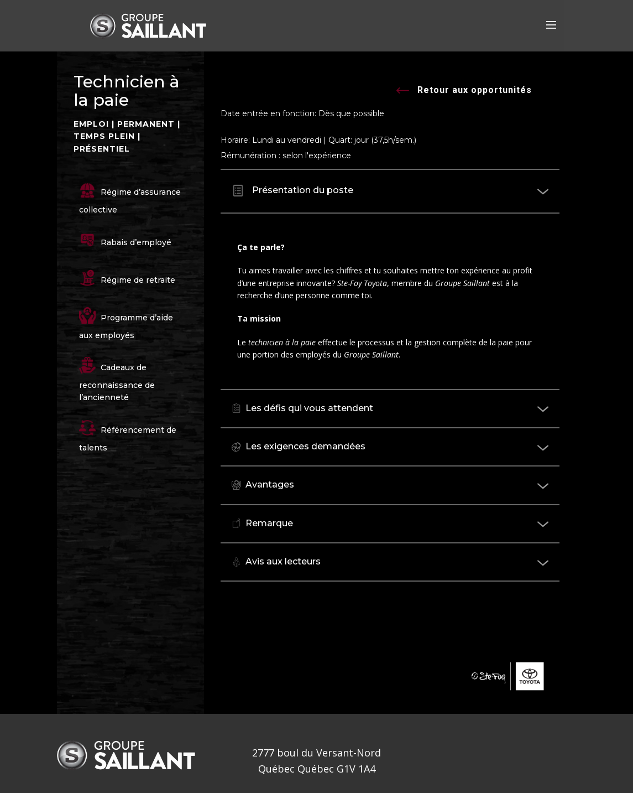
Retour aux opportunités (464, 91)
